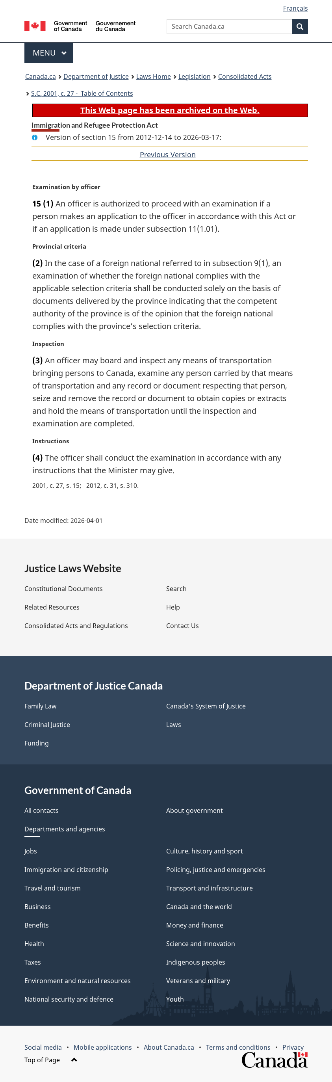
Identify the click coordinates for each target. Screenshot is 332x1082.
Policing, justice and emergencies (215, 869)
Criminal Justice (47, 724)
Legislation (194, 76)
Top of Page (51, 1060)
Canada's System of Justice (206, 706)
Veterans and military (198, 980)
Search (176, 588)
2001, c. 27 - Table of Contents (82, 93)
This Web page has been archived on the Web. (170, 110)
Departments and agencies (64, 829)
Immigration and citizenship (66, 869)
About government (194, 810)
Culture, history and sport (204, 851)
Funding (36, 743)
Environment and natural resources (77, 980)
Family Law (40, 706)
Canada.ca (40, 76)
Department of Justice (96, 76)
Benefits (36, 925)
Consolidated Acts (245, 76)
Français (295, 8)
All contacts (41, 810)
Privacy (293, 1047)
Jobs (30, 851)
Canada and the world (199, 906)
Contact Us (182, 625)
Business (37, 906)
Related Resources (52, 607)
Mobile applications (103, 1047)
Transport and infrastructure (209, 888)
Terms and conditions (238, 1047)
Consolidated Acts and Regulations (76, 625)
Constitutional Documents (63, 588)
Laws (173, 724)
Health (34, 943)
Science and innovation (200, 943)
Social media (43, 1047)
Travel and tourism (52, 888)
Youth (175, 999)
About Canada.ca (169, 1047)
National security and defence (68, 999)
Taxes (32, 962)
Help (173, 607)
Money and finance (194, 925)
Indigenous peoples (195, 962)
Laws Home (153, 76)
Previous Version (168, 154)
